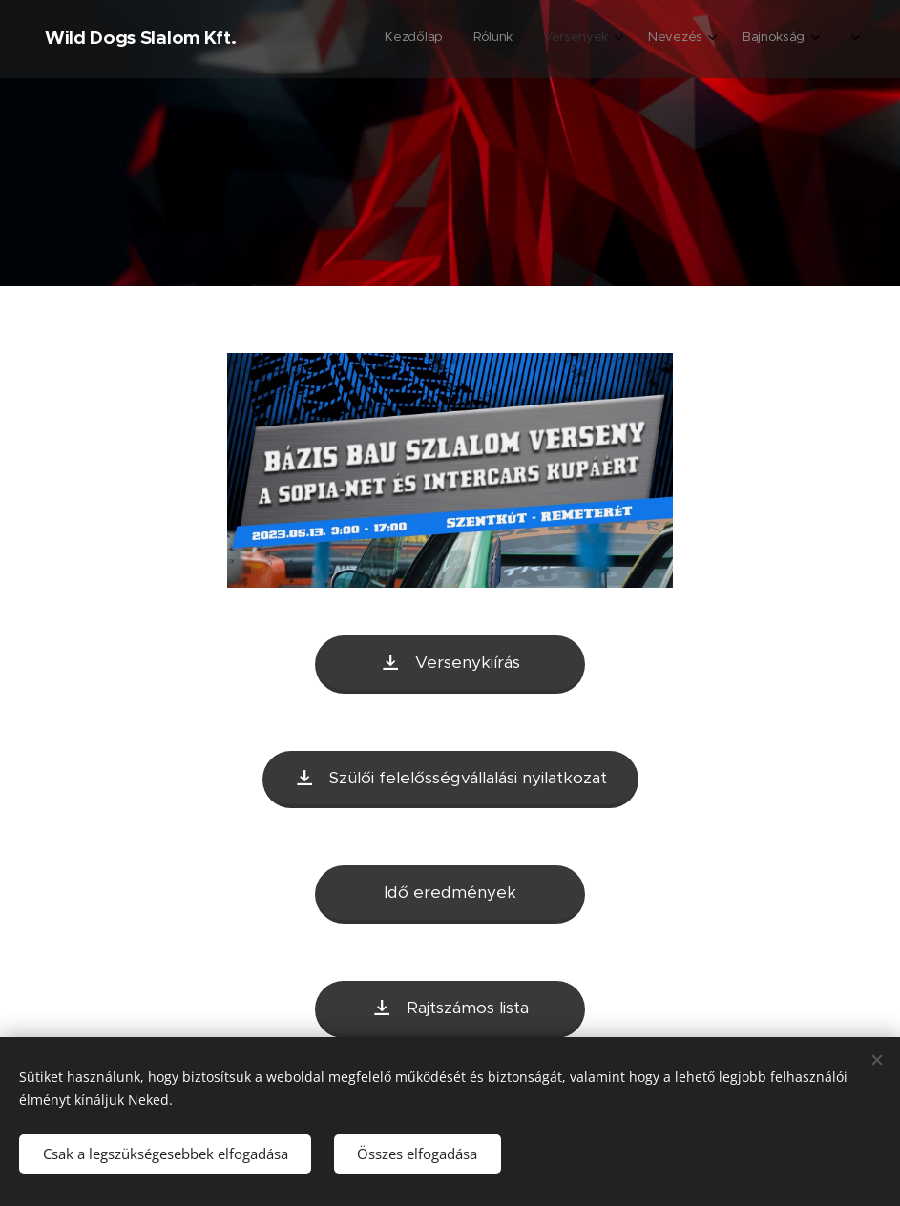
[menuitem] (638, 39)
